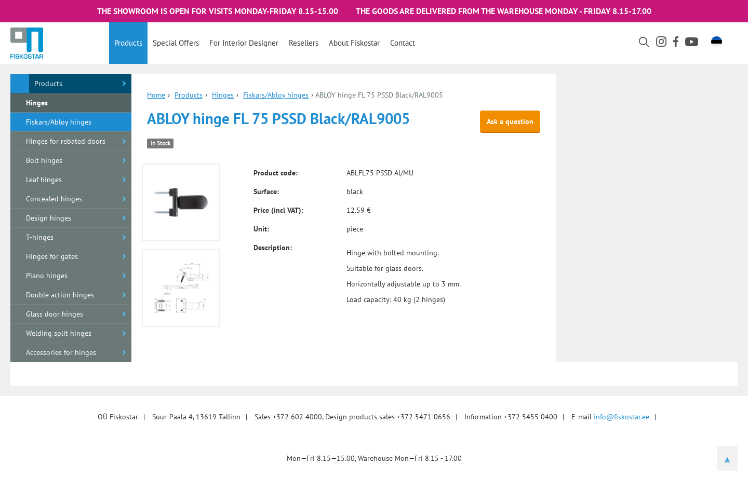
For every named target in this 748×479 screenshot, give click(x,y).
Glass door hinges (54, 314)
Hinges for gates (52, 256)
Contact (402, 43)
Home (156, 95)
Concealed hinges (54, 198)
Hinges (37, 102)
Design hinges (48, 218)
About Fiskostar (354, 43)
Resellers (303, 43)
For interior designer (243, 43)
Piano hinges (47, 275)
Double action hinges (60, 294)
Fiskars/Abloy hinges (58, 122)
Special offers (176, 43)
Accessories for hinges (61, 352)
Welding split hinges (58, 333)
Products (128, 43)
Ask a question (510, 121)
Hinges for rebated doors (65, 141)
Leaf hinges (44, 179)
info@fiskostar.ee (621, 416)
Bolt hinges (44, 160)
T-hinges (40, 237)
